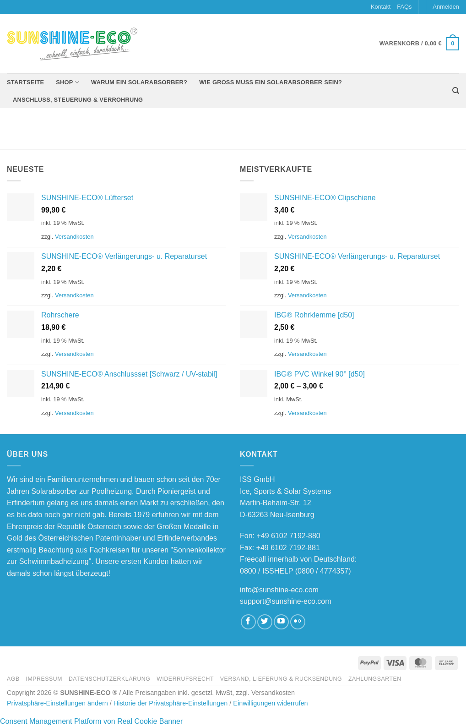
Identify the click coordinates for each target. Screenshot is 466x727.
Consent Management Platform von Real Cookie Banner (91, 721)
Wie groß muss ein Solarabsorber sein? (270, 82)
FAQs (404, 6)
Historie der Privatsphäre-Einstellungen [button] (171, 703)
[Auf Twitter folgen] (264, 621)
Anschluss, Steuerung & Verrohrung (78, 99)
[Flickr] (297, 621)
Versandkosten (74, 236)
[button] (446, 7)
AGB (13, 679)
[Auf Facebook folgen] (248, 621)
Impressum (44, 679)
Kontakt (380, 6)
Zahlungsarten (374, 679)
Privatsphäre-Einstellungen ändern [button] (57, 703)
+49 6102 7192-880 (288, 536)
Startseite (25, 82)
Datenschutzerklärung (110, 679)
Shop (67, 82)
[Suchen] (455, 90)
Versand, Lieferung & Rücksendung (281, 679)
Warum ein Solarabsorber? (139, 82)
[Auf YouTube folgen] (281, 621)
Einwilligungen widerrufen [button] (270, 703)
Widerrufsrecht (185, 679)
